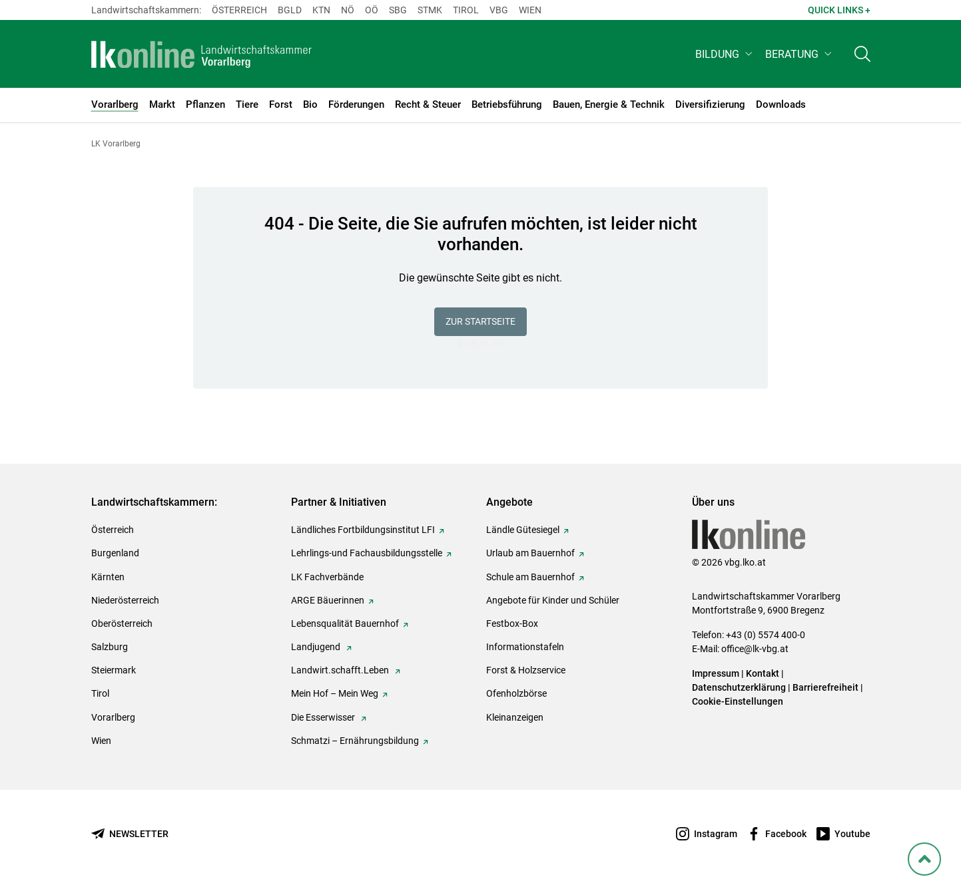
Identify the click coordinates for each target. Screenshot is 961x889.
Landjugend (316, 646)
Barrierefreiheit (825, 687)
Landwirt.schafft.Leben (341, 670)
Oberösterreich (122, 623)
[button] (725, 57)
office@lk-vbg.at (755, 648)
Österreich (239, 10)
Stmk (430, 10)
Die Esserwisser (324, 717)
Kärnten (108, 577)
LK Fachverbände (327, 577)
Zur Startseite (480, 321)
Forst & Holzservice (525, 670)
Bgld (290, 10)
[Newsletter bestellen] (129, 834)
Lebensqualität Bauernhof (345, 623)
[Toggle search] (862, 57)
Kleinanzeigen (514, 717)
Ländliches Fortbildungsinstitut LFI (363, 529)
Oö (371, 10)
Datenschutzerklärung (739, 687)
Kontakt (762, 673)
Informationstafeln (525, 646)
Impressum (715, 673)
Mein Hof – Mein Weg (334, 693)
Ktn (321, 10)
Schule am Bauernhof (530, 577)
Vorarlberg (113, 717)
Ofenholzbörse (516, 693)
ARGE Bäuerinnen (327, 600)
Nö (347, 10)
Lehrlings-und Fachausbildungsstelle (366, 553)
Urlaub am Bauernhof (530, 553)
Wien (530, 10)
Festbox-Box (512, 623)
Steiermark (113, 670)
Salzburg (109, 646)
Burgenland (115, 553)
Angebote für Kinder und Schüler (552, 600)
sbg (398, 10)
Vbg (498, 10)
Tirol (466, 10)
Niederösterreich (125, 600)
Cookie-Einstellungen (737, 701)
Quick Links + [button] (839, 10)
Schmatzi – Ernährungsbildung (355, 740)
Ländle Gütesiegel (522, 529)
